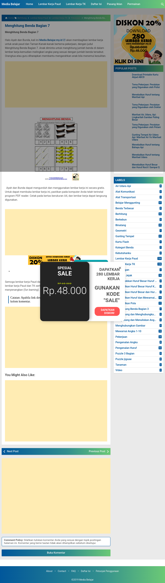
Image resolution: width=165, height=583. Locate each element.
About (49, 570)
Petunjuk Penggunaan (107, 570)
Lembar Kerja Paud (49, 4)
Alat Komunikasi (125, 191)
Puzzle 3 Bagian (124, 353)
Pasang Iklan (114, 4)
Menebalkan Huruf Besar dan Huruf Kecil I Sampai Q (146, 166)
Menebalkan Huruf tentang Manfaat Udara (146, 156)
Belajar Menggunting (127, 202)
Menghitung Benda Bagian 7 (26, 26)
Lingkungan (122, 269)
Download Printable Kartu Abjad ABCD (145, 75)
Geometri (120, 230)
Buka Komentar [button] (56, 552)
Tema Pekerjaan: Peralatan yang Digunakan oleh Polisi (146, 85)
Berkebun (121, 219)
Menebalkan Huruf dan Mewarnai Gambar (139, 297)
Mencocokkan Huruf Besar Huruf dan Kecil (139, 281)
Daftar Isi (96, 4)
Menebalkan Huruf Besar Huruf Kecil (137, 286)
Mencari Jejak (123, 275)
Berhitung (121, 214)
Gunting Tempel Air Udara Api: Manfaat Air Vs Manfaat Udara (146, 137)
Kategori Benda (124, 247)
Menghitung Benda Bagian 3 (132, 308)
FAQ (73, 570)
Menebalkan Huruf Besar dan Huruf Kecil (139, 292)
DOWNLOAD (58, 271)
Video (118, 370)
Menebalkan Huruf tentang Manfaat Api (146, 95)
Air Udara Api (123, 186)
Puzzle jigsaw (123, 359)
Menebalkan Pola (125, 303)
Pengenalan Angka (126, 342)
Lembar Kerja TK (76, 4)
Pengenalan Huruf (126, 347)
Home (29, 4)
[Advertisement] (56, 84)
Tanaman (120, 364)
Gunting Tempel (124, 236)
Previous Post (97, 451)
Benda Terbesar (124, 208)
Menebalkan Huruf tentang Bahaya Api (146, 146)
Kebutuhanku (123, 253)
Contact (62, 570)
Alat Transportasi (125, 197)
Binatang (120, 225)
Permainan (134, 4)
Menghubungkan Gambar (130, 325)
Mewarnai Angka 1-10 (128, 331)
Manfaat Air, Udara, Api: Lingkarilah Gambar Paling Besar (145, 117)
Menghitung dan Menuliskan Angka (136, 320)
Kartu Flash (122, 241)
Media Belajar (11, 4)
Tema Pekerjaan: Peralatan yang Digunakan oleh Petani (146, 126)
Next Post (12, 451)
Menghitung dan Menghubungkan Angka (139, 314)
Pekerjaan (121, 336)
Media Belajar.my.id (50, 39)
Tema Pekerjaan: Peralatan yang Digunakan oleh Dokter (146, 106)
